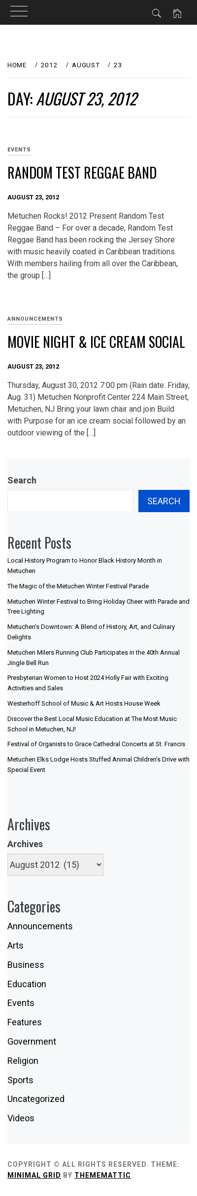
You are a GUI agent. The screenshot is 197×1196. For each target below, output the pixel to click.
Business (25, 964)
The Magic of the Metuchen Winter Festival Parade (78, 586)
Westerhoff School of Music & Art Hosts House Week (84, 703)
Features (24, 1022)
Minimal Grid (34, 1175)
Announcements (35, 319)
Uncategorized (36, 1099)
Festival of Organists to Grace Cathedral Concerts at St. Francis (96, 744)
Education (26, 984)
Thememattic (102, 1175)
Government (31, 1041)
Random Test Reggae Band (82, 172)
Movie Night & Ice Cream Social (96, 342)
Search (21, 480)
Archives (25, 844)
